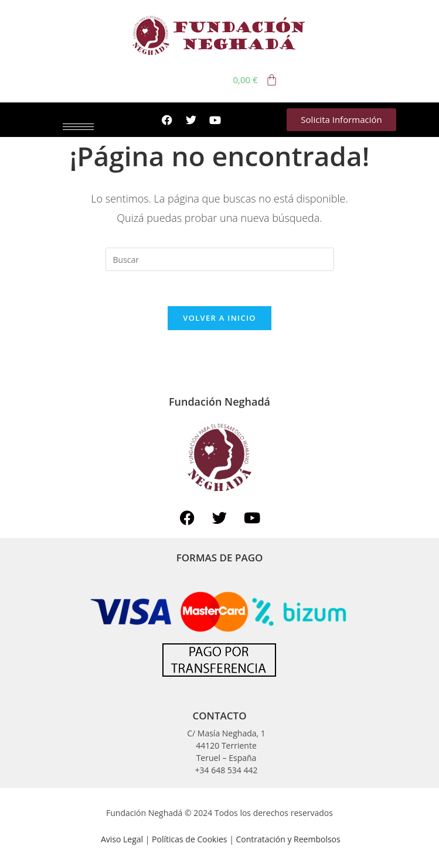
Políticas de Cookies (190, 839)
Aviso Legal (122, 839)
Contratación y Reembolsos (288, 839)
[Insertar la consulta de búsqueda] (220, 259)
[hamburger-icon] (78, 127)
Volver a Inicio (219, 318)
